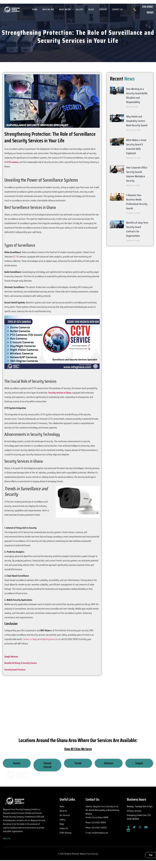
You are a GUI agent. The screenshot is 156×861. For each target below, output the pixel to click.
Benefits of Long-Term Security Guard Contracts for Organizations (137, 229)
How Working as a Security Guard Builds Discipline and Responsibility (137, 95)
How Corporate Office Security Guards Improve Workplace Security (136, 174)
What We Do (65, 9)
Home (34, 9)
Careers (103, 9)
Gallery (79, 9)
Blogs (91, 9)
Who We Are (48, 9)
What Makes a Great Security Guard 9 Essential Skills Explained (136, 146)
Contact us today (30, 639)
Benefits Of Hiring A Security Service (20, 663)
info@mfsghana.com (49, 639)
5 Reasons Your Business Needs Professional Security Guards (136, 201)
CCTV (16, 257)
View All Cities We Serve (78, 749)
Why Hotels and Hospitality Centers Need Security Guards (137, 120)
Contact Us (117, 9)
